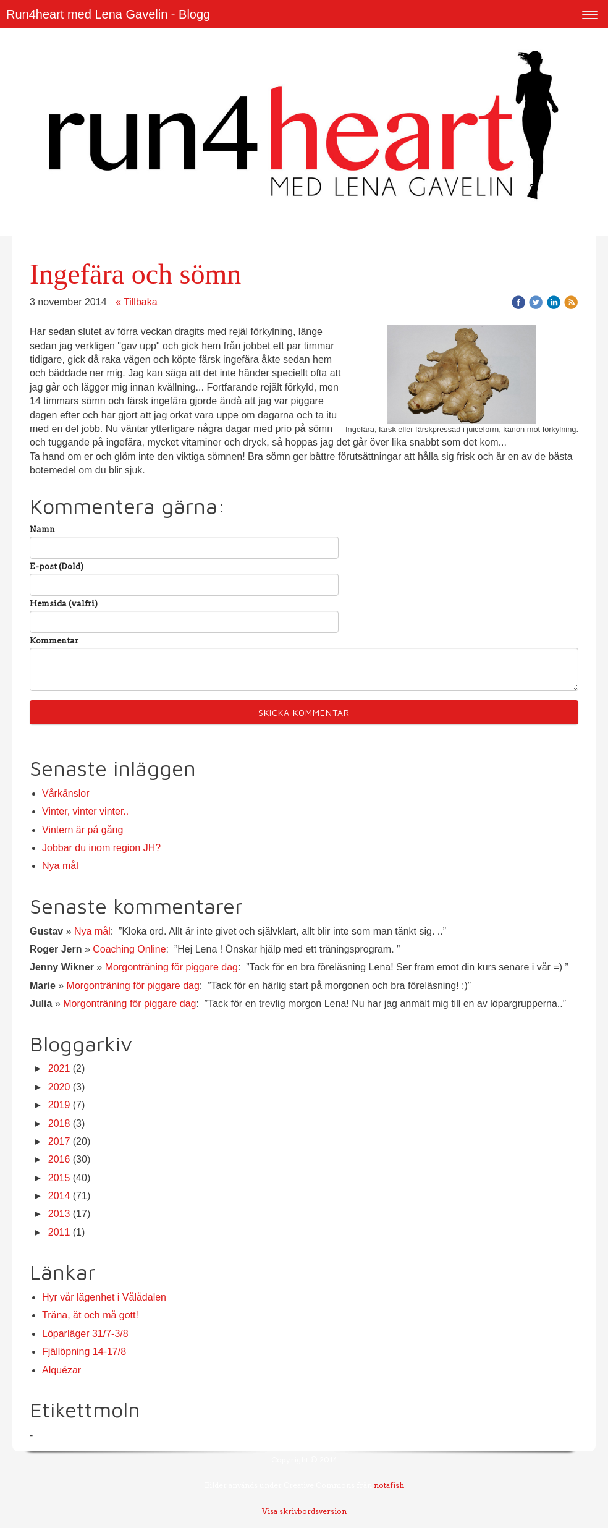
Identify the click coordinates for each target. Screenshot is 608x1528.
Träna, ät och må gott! (90, 1315)
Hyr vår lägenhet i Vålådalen (104, 1297)
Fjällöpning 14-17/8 (84, 1351)
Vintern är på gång (82, 830)
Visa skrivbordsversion (304, 1511)
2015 (59, 1178)
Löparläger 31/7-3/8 (85, 1333)
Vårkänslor (65, 793)
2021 (59, 1068)
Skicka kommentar (304, 712)
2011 (59, 1232)
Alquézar (61, 1370)
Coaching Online (129, 949)
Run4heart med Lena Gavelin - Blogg (108, 14)
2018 (59, 1123)
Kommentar (54, 640)
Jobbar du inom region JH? (101, 848)
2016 (59, 1159)
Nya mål (60, 865)
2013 (59, 1213)
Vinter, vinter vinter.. (85, 811)
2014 (59, 1196)
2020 (59, 1087)
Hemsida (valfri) (64, 603)
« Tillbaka (137, 302)
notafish (389, 1485)
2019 (59, 1105)
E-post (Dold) (56, 566)
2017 (59, 1141)
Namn (42, 529)
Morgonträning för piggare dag (171, 967)
